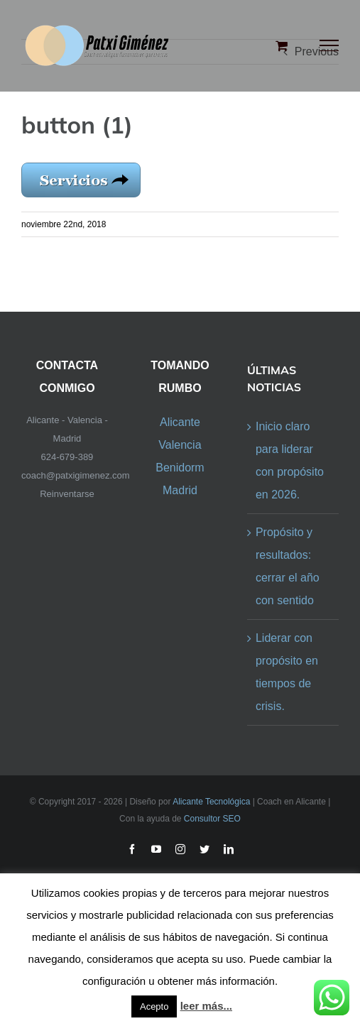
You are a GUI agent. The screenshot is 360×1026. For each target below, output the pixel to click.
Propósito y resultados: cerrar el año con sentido (288, 566)
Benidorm (180, 468)
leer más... (206, 1006)
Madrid (180, 490)
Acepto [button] (154, 1006)
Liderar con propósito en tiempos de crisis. (287, 672)
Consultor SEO (212, 819)
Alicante (180, 422)
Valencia (179, 445)
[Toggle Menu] (329, 45)
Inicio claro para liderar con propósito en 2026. (290, 460)
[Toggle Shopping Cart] (282, 45)
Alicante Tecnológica (211, 802)
